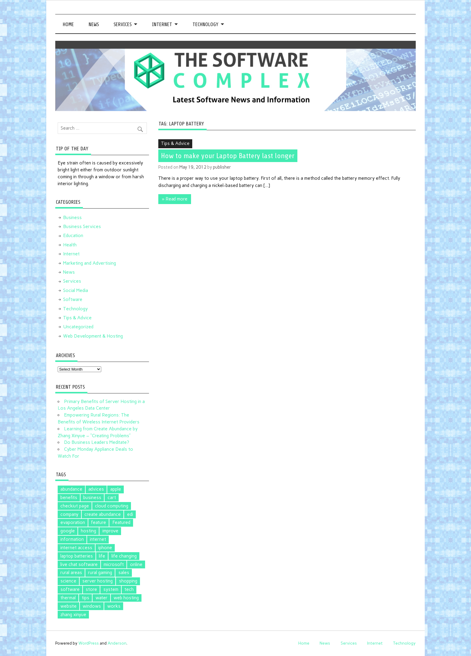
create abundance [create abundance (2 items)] (102, 514)
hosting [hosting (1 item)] (88, 531)
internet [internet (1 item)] (98, 539)
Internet (162, 24)
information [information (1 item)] (72, 539)
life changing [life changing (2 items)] (124, 556)
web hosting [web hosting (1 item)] (126, 597)
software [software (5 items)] (70, 589)
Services (123, 24)
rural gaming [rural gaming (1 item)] (100, 572)
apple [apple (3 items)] (115, 489)
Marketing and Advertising (89, 263)
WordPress (88, 643)
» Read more (174, 199)
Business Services (82, 226)
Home (68, 24)
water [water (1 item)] (102, 597)
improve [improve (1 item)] (110, 531)
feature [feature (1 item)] (98, 522)
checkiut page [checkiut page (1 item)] (74, 506)
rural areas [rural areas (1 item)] (71, 572)
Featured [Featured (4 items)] (121, 522)
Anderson (117, 643)
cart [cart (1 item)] (112, 497)
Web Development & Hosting (93, 336)
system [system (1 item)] (110, 589)
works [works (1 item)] (113, 606)
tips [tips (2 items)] (85, 597)
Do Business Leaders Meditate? (96, 442)
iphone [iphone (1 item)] (105, 547)
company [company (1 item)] (69, 514)
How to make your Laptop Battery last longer (227, 156)
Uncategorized (78, 327)
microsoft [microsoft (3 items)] (114, 564)
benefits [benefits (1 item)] (68, 497)
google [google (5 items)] (67, 531)
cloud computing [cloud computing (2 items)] (111, 506)
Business (72, 217)
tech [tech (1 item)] (129, 589)
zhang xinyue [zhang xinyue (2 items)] (73, 614)
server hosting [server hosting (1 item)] (97, 581)
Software (72, 299)
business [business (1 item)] (92, 497)
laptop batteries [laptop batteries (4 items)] (76, 556)
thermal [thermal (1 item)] (68, 597)
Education (73, 235)
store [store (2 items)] (91, 589)
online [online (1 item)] (136, 564)
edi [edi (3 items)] (130, 514)
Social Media (75, 290)
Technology (205, 24)
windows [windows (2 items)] (92, 606)
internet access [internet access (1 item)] (76, 547)
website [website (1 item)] (68, 606)
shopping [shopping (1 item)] (128, 581)
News (94, 24)
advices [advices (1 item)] (96, 489)
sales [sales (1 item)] (123, 572)
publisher (222, 167)
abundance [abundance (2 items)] (71, 489)
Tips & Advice (175, 143)
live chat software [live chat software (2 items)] (79, 564)
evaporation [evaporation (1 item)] (72, 522)
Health (70, 245)
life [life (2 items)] (102, 556)
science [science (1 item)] (68, 581)
